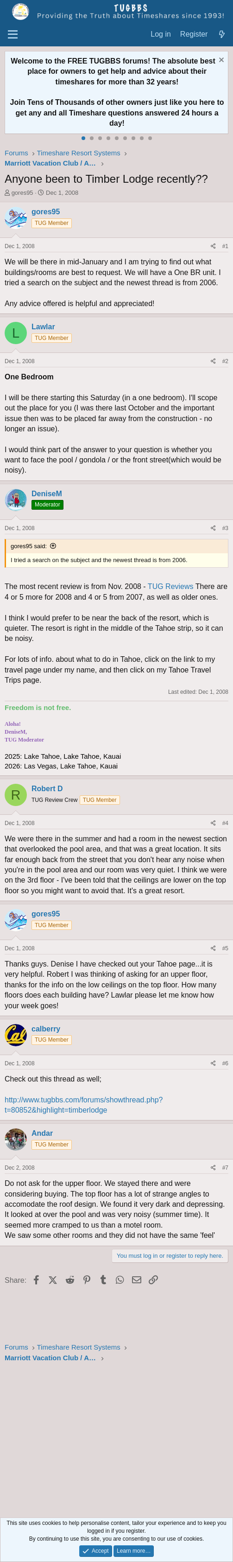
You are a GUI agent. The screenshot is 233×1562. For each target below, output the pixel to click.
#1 (225, 246)
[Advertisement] (116, 1441)
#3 (225, 528)
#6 (225, 1063)
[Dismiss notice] (220, 61)
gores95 (22, 192)
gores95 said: (29, 546)
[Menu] (13, 34)
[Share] (213, 246)
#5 (225, 948)
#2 (225, 361)
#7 (225, 1168)
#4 (225, 823)
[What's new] (221, 35)
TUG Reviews (171, 586)
